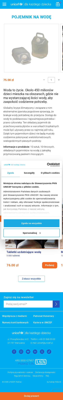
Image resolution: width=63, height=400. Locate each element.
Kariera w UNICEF (42, 322)
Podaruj (49, 265)
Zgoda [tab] (10, 173)
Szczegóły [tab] (29, 173)
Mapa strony (38, 376)
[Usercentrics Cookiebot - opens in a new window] (47, 165)
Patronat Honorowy (43, 316)
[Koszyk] (57, 4)
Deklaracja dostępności (45, 372)
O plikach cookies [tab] (50, 173)
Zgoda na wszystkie (31, 223)
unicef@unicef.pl (45, 343)
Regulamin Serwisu (22, 376)
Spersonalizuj (31, 233)
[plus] (58, 79)
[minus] (43, 79)
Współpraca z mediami (14, 316)
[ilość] (51, 80)
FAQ (47, 376)
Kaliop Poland (55, 382)
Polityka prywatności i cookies (20, 372)
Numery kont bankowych (15, 322)
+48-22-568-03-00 (46, 339)
